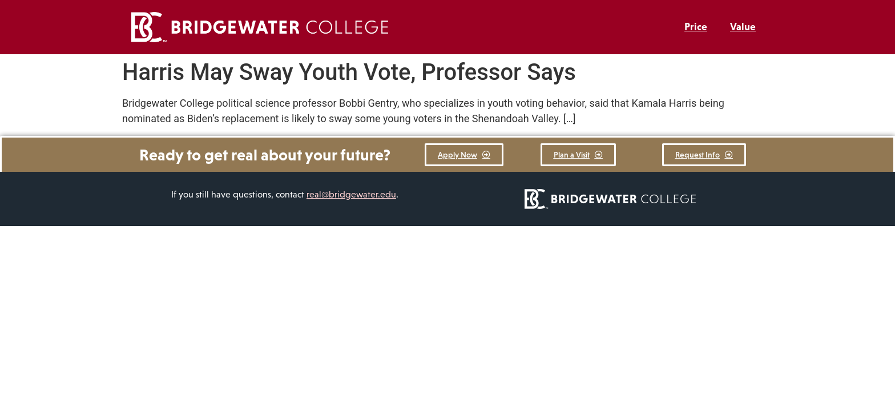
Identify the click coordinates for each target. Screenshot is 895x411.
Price (695, 27)
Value (743, 27)
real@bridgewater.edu (351, 194)
